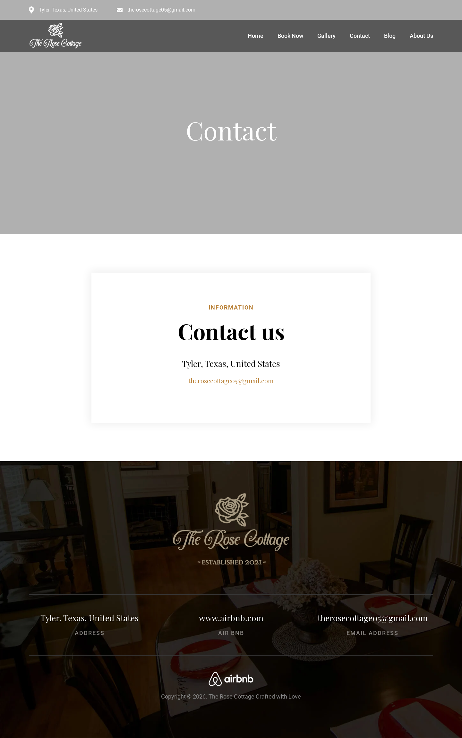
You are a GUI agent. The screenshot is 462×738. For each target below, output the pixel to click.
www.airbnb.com (231, 617)
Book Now (290, 35)
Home (255, 35)
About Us (421, 35)
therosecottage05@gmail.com (161, 10)
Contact (360, 35)
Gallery (326, 35)
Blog (390, 35)
